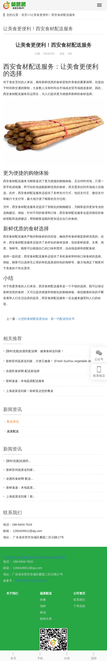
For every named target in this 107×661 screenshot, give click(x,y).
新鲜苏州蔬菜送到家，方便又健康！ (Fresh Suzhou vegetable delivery (52, 361)
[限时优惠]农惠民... (18, 461)
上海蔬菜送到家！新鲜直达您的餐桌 (29, 391)
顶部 (93, 655)
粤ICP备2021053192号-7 (31, 580)
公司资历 (79, 593)
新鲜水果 (46, 618)
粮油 (43, 612)
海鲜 (43, 606)
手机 (40, 655)
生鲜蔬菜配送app (25, 557)
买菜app (8, 557)
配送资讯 (13, 421)
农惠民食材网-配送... (19, 478)
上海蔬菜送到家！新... (20, 496)
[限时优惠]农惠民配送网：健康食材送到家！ (35, 351)
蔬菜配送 (13, 431)
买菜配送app (45, 557)
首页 (24, 14)
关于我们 (12, 593)
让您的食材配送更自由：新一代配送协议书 (46, 318)
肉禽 (43, 599)
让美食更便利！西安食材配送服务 (53, 14)
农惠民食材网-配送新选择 (23, 371)
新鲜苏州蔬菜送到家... (20, 469)
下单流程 (79, 606)
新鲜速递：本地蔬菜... (20, 487)
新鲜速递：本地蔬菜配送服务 (25, 381)
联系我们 (79, 599)
